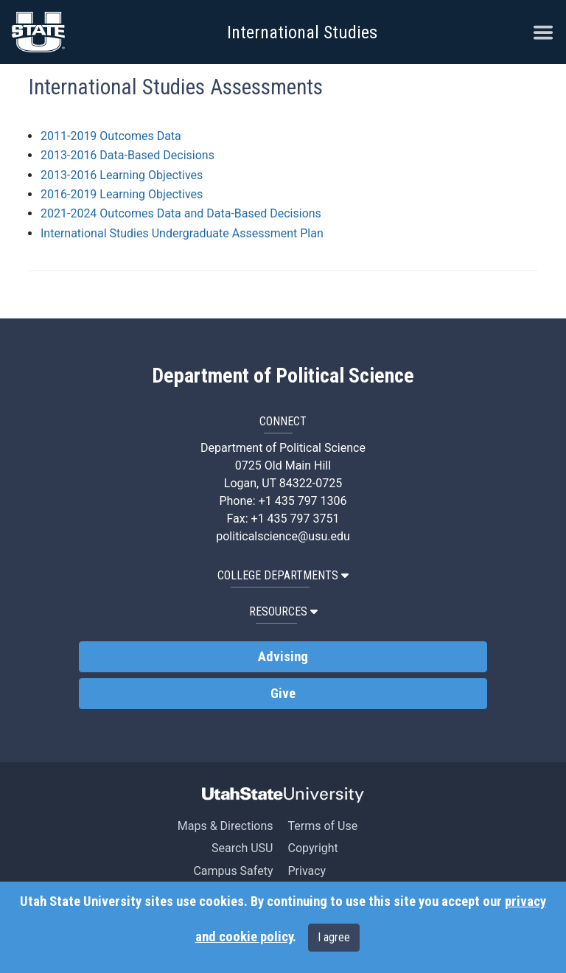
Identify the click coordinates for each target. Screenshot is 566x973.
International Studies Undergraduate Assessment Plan (182, 233)
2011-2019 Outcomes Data (111, 136)
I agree (334, 937)
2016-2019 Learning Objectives (122, 194)
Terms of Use (322, 826)
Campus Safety (233, 871)
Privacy (306, 871)
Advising (283, 657)
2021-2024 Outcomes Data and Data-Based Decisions (181, 213)
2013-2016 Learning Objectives (122, 175)
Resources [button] (283, 611)
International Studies (302, 32)
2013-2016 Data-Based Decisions (127, 155)
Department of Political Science (283, 376)
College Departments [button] (283, 575)
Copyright (312, 848)
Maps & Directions (225, 826)
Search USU (242, 848)
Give (283, 694)
